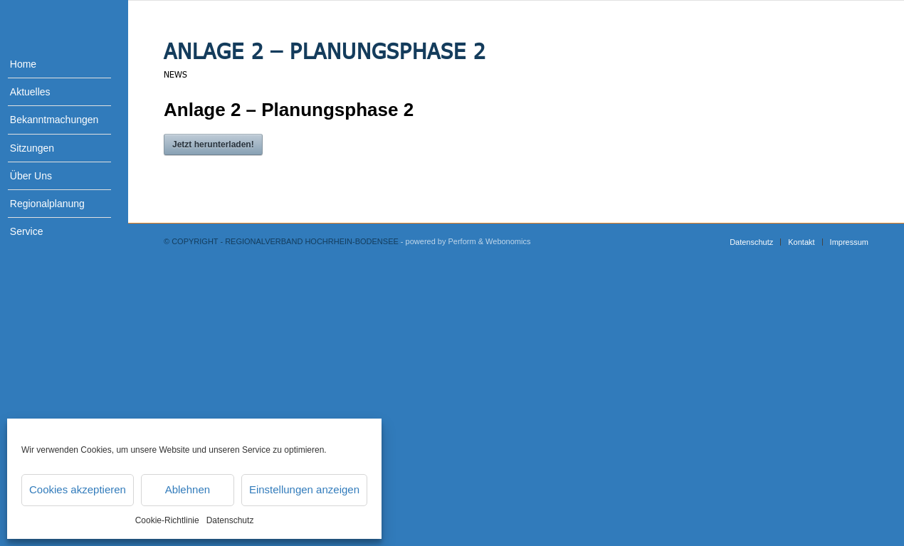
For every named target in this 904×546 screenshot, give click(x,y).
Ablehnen (187, 489)
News (175, 74)
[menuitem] (50, 64)
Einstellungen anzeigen (304, 489)
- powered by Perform (438, 241)
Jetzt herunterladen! (213, 144)
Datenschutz (230, 520)
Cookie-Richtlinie (167, 520)
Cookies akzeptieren (77, 489)
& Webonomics (504, 241)
